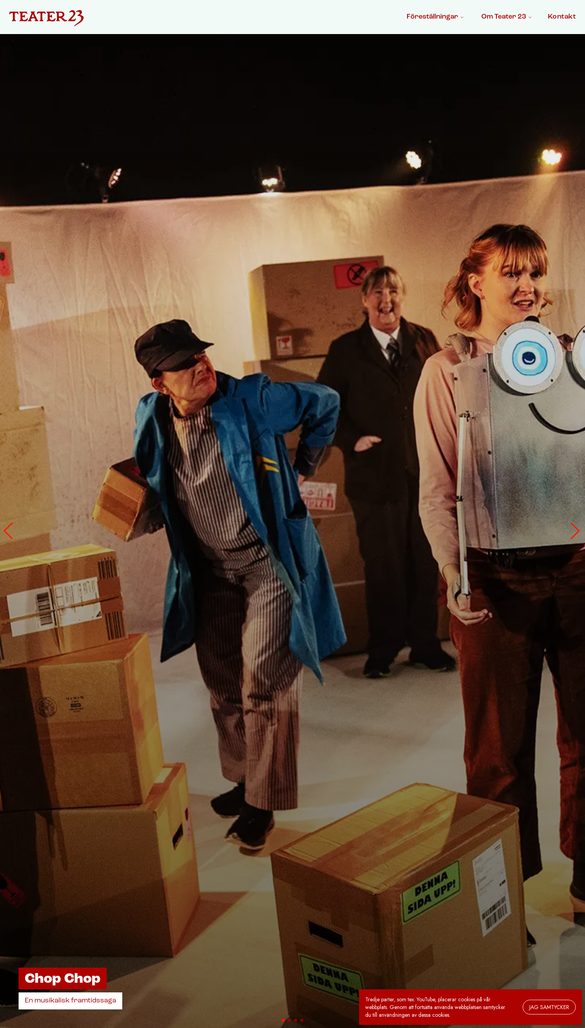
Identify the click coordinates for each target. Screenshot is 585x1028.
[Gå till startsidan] (46, 18)
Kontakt (562, 17)
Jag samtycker (549, 1007)
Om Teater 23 (506, 17)
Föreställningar (435, 17)
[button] (9, 531)
